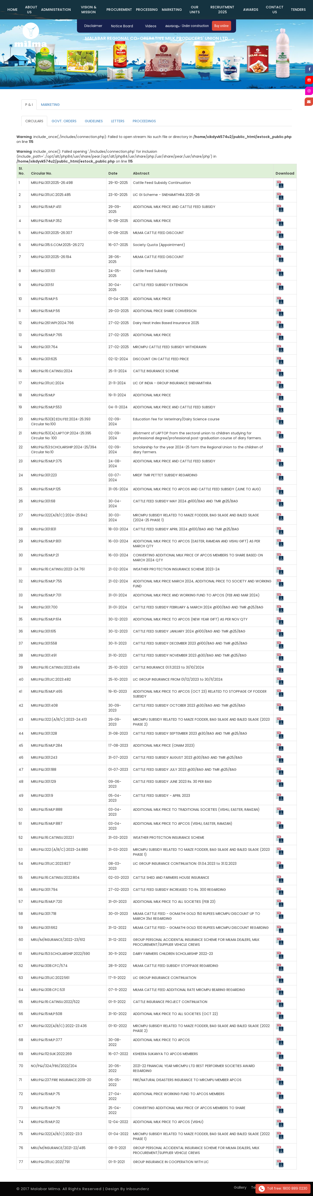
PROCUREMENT (119, 9)
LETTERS (117, 121)
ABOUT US (31, 9)
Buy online (221, 26)
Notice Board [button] (122, 26)
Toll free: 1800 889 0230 (283, 1189)
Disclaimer (93, 25)
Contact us (274, 9)
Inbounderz (137, 1188)
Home (12, 9)
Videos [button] (150, 26)
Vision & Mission (88, 9)
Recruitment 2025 (222, 9)
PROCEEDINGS (144, 121)
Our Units (195, 9)
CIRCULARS (34, 121)
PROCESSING (147, 9)
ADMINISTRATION (56, 9)
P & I (29, 104)
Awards (250, 9)
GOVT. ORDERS (64, 121)
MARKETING (172, 9)
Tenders (298, 9)
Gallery (240, 1187)
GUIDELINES (94, 121)
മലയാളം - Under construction (187, 26)
